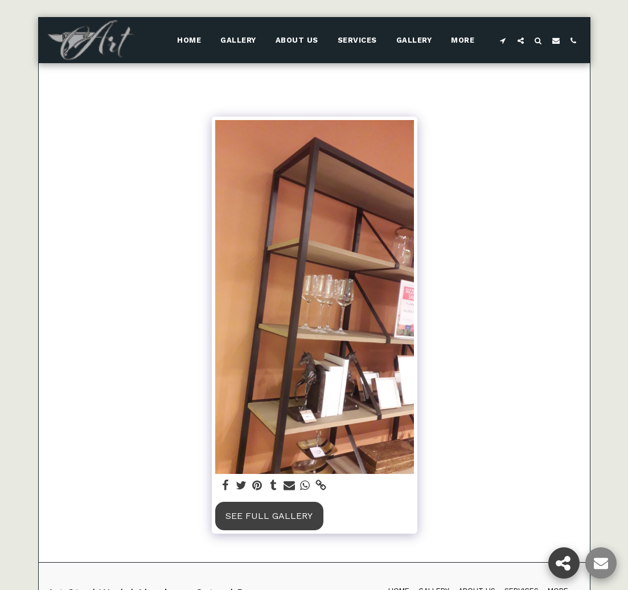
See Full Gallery (269, 515)
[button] (503, 40)
